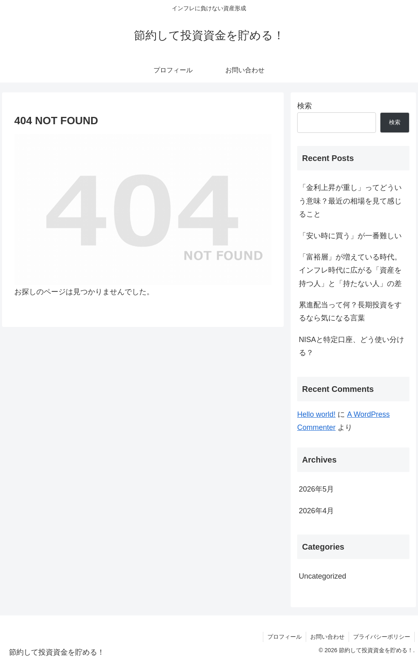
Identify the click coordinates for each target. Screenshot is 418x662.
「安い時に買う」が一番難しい (350, 236)
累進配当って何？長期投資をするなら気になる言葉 (350, 311)
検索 (304, 106)
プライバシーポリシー (381, 636)
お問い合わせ (327, 636)
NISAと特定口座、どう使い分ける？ (351, 346)
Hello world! (316, 414)
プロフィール (284, 636)
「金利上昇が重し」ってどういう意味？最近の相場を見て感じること (350, 200)
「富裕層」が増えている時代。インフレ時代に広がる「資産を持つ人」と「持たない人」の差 (350, 270)
